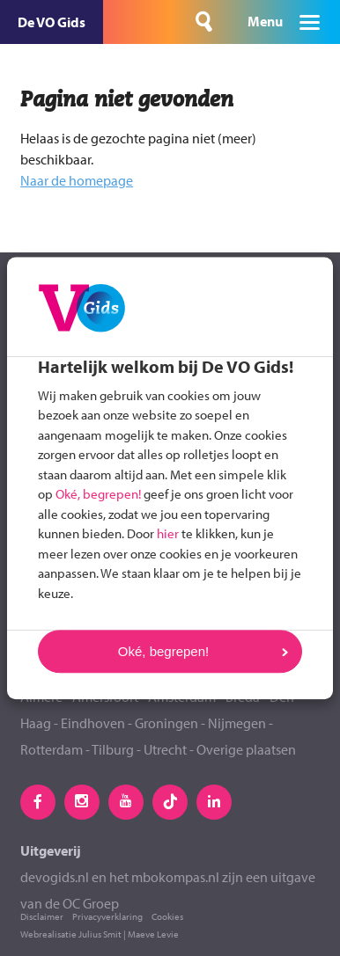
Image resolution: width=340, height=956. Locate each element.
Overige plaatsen (246, 749)
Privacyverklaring (107, 916)
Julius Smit (100, 934)
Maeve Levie (153, 934)
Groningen (166, 723)
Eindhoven (93, 723)
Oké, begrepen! (98, 493)
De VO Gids (51, 22)
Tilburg (113, 749)
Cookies (167, 916)
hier (168, 533)
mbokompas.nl (175, 877)
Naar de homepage (76, 180)
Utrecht (165, 749)
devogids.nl (54, 877)
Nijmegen (237, 723)
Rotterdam (51, 749)
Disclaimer (41, 916)
